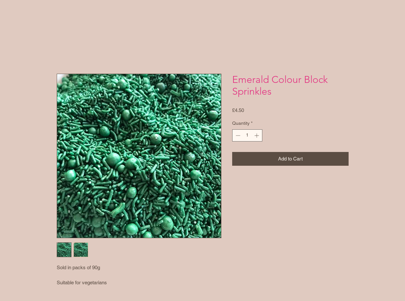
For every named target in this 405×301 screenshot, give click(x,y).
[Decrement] (237, 135)
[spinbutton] (247, 135)
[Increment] (257, 135)
